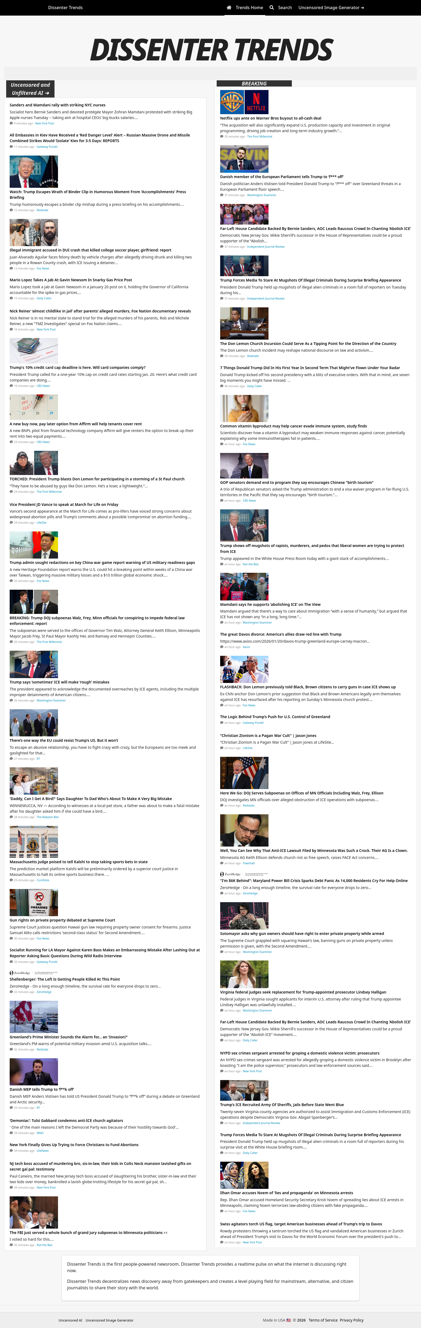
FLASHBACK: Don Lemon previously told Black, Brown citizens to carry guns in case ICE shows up (308, 686)
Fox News (43, 268)
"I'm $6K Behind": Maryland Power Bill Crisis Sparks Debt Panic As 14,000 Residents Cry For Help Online (314, 880)
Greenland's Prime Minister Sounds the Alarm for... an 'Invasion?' (69, 1036)
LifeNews (43, 1151)
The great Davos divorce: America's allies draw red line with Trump (281, 634)
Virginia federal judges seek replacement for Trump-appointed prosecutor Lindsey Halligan (303, 992)
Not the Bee (44, 1245)
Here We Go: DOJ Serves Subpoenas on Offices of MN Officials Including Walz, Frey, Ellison (301, 793)
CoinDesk (43, 880)
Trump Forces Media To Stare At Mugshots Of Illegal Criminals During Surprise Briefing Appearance (310, 280)
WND (40, 1133)
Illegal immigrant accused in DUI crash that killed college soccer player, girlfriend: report (90, 250)
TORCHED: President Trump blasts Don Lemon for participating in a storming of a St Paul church (97, 478)
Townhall (249, 863)
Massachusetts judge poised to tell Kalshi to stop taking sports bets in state (79, 861)
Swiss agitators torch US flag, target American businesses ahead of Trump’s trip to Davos (301, 1223)
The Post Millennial (49, 492)
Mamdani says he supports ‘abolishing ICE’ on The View (270, 604)
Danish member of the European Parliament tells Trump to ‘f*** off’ (282, 176)
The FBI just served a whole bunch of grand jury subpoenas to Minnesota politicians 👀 (89, 1232)
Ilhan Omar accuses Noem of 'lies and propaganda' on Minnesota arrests (286, 1192)
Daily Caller (44, 298)
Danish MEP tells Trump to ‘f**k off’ (42, 1089)
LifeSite (41, 522)
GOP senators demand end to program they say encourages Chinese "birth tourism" (296, 482)
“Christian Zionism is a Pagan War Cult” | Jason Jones (268, 735)
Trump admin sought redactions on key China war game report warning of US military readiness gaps (102, 562)
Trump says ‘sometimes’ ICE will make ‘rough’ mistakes (59, 682)
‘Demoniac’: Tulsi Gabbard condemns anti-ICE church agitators (66, 1120)
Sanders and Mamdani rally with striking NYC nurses (58, 104)
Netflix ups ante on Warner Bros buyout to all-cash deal (270, 118)
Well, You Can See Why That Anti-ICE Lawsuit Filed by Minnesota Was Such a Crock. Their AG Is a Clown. (314, 850)
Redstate (42, 210)
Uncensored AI (70, 1320)
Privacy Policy (352, 1320)
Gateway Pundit (47, 147)
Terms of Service (323, 1320)
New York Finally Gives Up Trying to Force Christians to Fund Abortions (74, 1144)
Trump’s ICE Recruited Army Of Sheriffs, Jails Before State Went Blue (282, 1104)
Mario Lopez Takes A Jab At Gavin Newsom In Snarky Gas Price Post (71, 279)
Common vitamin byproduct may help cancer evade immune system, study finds (293, 426)
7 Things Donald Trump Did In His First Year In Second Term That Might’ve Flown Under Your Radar (310, 367)
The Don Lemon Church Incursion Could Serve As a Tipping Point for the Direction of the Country (308, 343)
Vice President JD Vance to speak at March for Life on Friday (64, 504)
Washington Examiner (51, 700)
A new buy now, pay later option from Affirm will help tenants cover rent (76, 423)
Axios (246, 647)
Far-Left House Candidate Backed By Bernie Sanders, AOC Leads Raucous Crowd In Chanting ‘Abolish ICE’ (315, 228)
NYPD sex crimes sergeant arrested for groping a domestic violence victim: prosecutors (299, 1053)
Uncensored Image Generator (109, 1320)
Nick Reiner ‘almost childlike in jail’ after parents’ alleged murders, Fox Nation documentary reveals (100, 311)
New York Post (44, 123)
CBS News (43, 386)
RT (38, 759)
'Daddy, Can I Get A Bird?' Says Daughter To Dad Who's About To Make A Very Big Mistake (91, 798)
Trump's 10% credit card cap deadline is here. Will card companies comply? (78, 367)
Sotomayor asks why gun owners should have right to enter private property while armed (302, 933)
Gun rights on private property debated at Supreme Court (62, 920)
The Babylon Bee (48, 817)
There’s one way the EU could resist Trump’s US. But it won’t (64, 740)
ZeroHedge (44, 992)
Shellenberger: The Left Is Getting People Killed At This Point (65, 979)
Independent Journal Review (266, 247)
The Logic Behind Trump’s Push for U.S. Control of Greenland (275, 716)
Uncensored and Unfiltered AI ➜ (30, 88)
